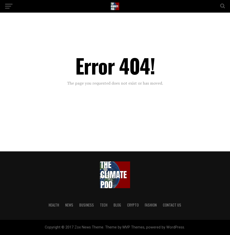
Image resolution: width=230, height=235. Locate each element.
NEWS (69, 205)
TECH (103, 205)
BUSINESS (86, 205)
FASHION (151, 205)
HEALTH (54, 205)
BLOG (117, 205)
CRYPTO (133, 205)
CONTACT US (172, 205)
